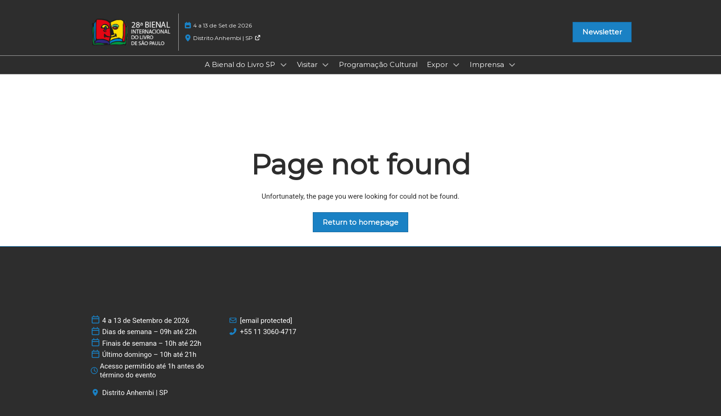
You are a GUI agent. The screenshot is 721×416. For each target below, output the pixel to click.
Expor (438, 64)
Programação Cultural (378, 64)
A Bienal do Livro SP (241, 64)
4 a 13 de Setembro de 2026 (145, 320)
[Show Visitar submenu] (326, 64)
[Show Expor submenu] (456, 64)
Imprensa (488, 64)
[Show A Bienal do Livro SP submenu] (283, 64)
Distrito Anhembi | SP (227, 37)
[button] (602, 32)
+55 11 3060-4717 (268, 332)
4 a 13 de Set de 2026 (222, 25)
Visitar (308, 64)
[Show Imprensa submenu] (512, 64)
